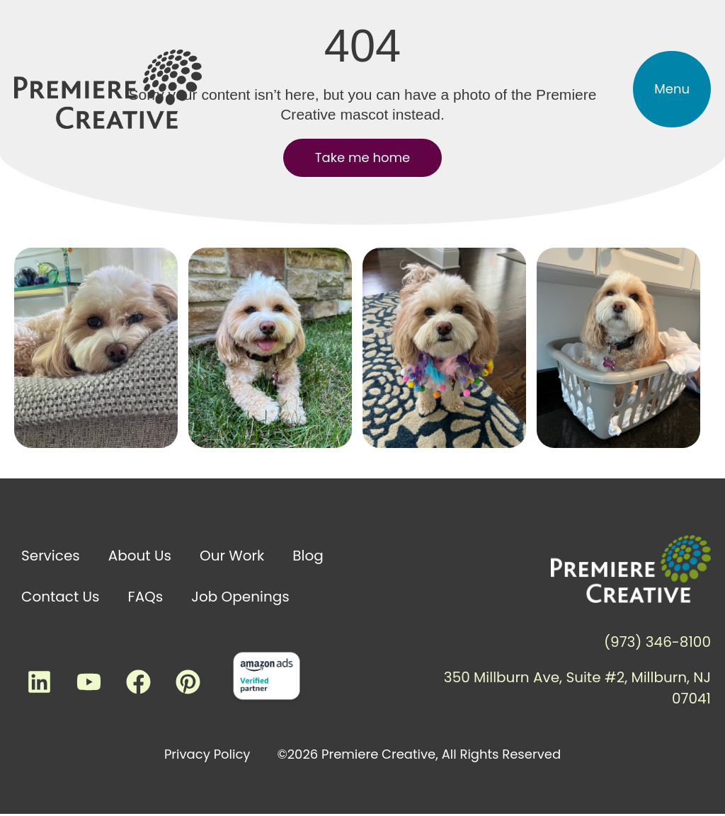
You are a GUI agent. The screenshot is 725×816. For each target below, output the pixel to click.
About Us (139, 555)
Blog (308, 555)
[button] (672, 89)
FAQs (146, 597)
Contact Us (60, 597)
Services (50, 555)
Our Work (232, 555)
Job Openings (240, 597)
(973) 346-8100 (657, 642)
